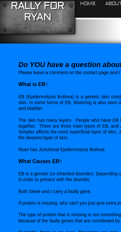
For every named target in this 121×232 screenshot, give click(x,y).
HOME (88, 3)
